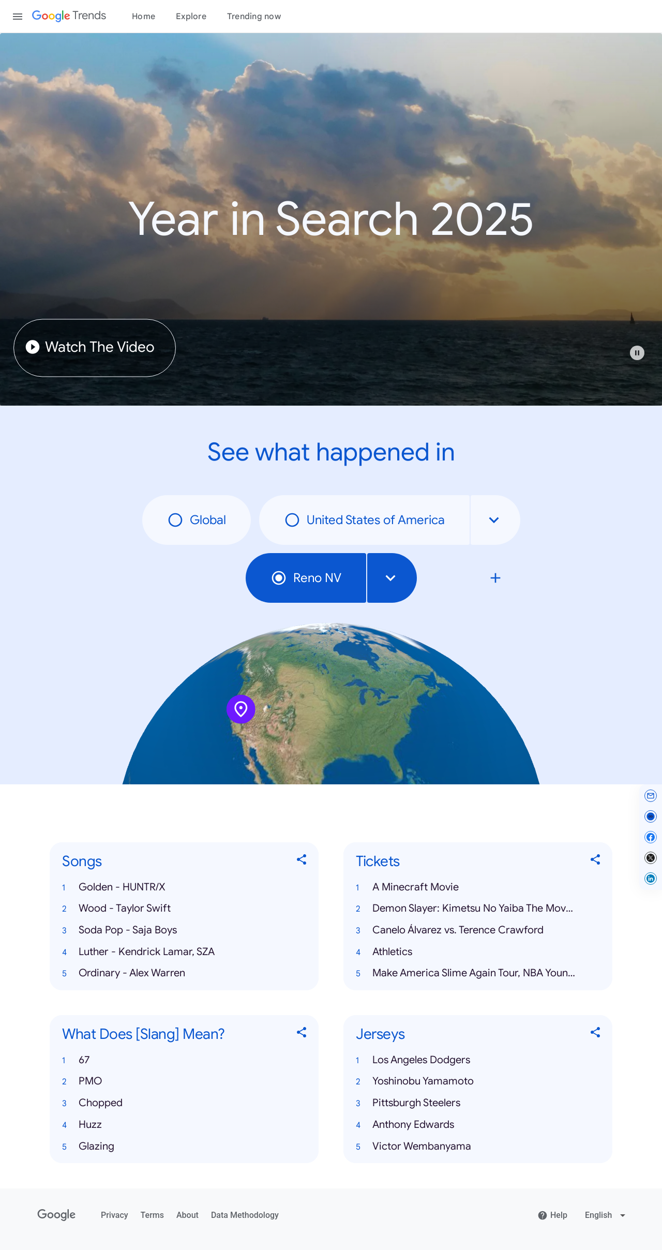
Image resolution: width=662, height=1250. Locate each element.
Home (143, 16)
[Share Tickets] (596, 862)
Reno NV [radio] (305, 578)
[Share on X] (650, 858)
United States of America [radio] (364, 520)
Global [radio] (196, 520)
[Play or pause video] (637, 353)
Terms (152, 1215)
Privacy (114, 1215)
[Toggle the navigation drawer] (17, 16)
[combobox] (495, 520)
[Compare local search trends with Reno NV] (495, 578)
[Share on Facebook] (650, 837)
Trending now (254, 16)
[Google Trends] (69, 16)
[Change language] (606, 1215)
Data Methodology (245, 1215)
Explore (191, 16)
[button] (642, 358)
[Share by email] (650, 796)
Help (552, 1215)
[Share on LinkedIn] (650, 878)
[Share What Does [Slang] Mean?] (302, 1034)
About (187, 1215)
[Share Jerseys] (596, 1034)
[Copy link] (650, 816)
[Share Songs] (302, 862)
